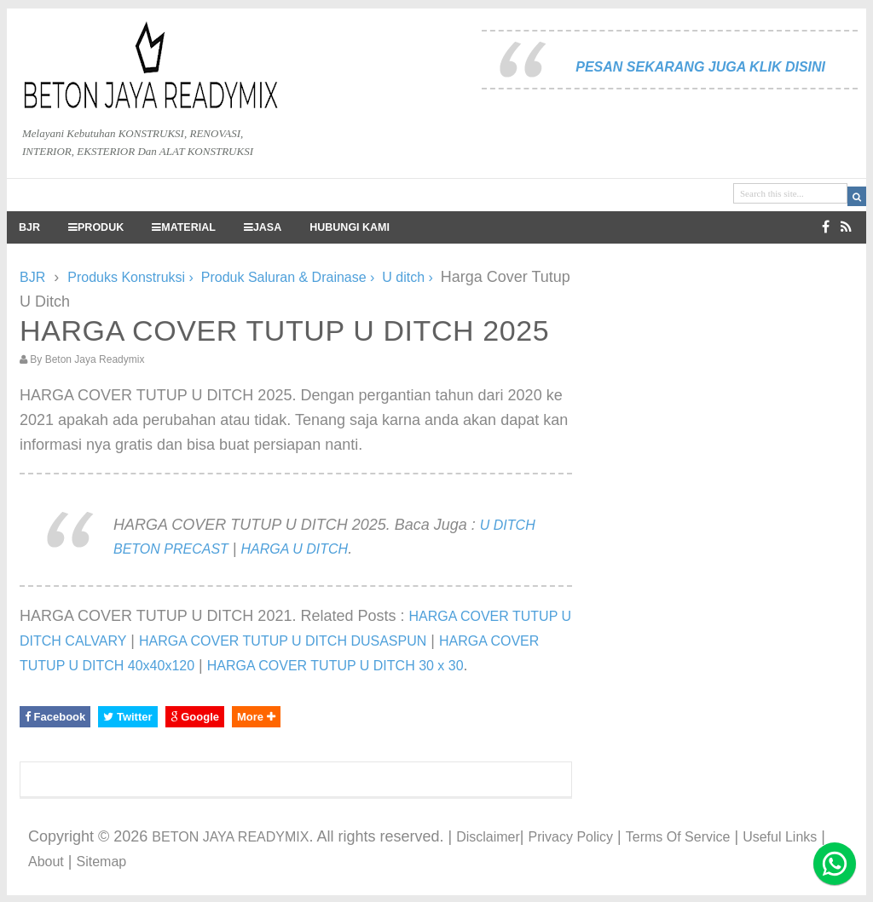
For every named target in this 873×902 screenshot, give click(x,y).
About (46, 861)
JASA (262, 227)
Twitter (127, 716)
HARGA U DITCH (295, 549)
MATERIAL (184, 227)
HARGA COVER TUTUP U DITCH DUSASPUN (282, 641)
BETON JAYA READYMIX (230, 837)
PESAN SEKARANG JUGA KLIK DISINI (700, 67)
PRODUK (96, 227)
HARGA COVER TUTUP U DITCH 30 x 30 (335, 665)
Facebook (55, 716)
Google (195, 716)
